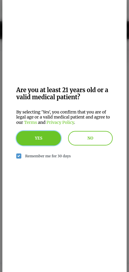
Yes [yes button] (38, 138)
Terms (30, 122)
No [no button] (90, 138)
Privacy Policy (60, 122)
